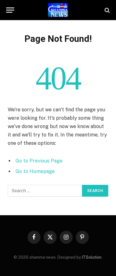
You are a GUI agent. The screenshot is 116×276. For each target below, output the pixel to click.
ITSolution (91, 257)
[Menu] (10, 10)
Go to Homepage (35, 171)
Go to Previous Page (38, 161)
